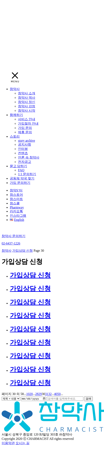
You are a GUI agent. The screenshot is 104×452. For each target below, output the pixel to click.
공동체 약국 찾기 (22, 178)
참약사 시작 (26, 110)
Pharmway (17, 207)
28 (36, 394)
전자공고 (24, 161)
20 (31, 394)
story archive (26, 140)
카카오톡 (16, 211)
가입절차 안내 (28, 123)
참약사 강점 (26, 106)
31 (46, 394)
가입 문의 (25, 128)
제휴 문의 (25, 132)
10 (27, 394)
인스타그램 (18, 215)
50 (59, 394)
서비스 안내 (26, 119)
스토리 (15, 136)
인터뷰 (23, 149)
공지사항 (24, 144)
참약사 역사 (26, 97)
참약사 (15, 89)
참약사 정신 (26, 102)
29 (40, 394)
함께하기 (16, 115)
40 (55, 394)
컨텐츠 (23, 153)
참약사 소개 (26, 93)
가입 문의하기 (20, 182)
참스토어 (16, 194)
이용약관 (8, 443)
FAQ (21, 170)
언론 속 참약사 (28, 157)
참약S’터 (16, 190)
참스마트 (16, 199)
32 (50, 394)
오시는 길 (22, 443)
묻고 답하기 (18, 166)
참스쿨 (15, 203)
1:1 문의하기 (27, 174)
